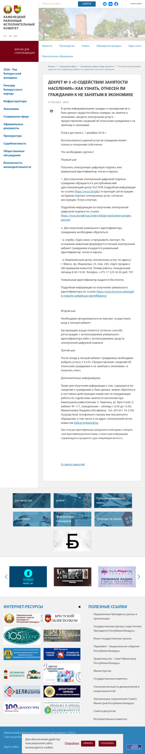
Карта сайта (136, 4)
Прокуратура (14, 136)
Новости (47, 46)
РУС (5, 36)
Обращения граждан (108, 46)
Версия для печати (51, 110)
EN (10, 36)
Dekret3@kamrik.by (86, 423)
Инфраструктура (16, 101)
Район (85, 46)
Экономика (12, 109)
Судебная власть (14, 143)
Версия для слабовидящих (25, 51)
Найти (86, 4)
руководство (23, 500)
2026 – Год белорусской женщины (12, 73)
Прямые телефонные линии (110, 501)
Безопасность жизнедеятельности (17, 167)
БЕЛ (15, 36)
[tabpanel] (42, 665)
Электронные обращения (57, 56)
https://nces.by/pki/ (87, 191)
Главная (51, 67)
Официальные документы (13, 126)
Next (138, 577)
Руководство (67, 46)
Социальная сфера (17, 116)
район (60, 500)
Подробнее (72, 743)
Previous (7, 577)
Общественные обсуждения (13, 153)
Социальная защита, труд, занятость (97, 67)
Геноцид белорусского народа (12, 89)
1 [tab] (79, 607)
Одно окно (134, 46)
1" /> (22, 618)
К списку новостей (73, 464)
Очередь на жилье (109, 519)
